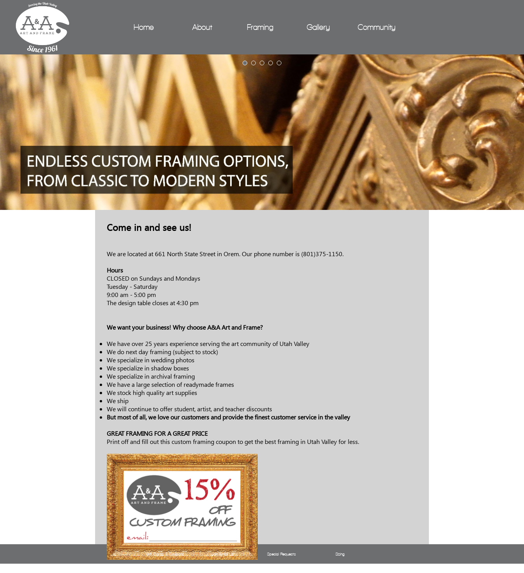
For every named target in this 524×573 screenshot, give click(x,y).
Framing (260, 27)
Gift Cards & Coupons (165, 554)
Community (376, 27)
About (202, 27)
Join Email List (223, 554)
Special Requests (281, 554)
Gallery (318, 27)
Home (144, 27)
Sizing (339, 554)
